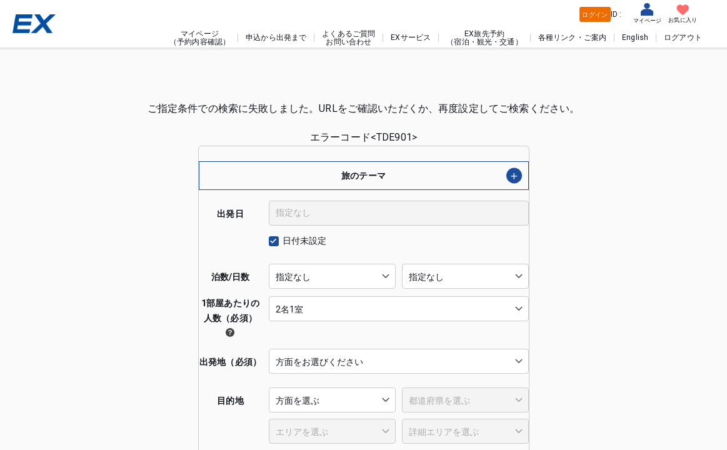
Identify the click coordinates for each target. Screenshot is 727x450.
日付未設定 (305, 241)
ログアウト (683, 37)
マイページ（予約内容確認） (199, 37)
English (635, 37)
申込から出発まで (276, 37)
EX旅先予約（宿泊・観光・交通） (484, 37)
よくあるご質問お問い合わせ (348, 37)
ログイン (595, 14)
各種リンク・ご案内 (572, 37)
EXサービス (411, 37)
